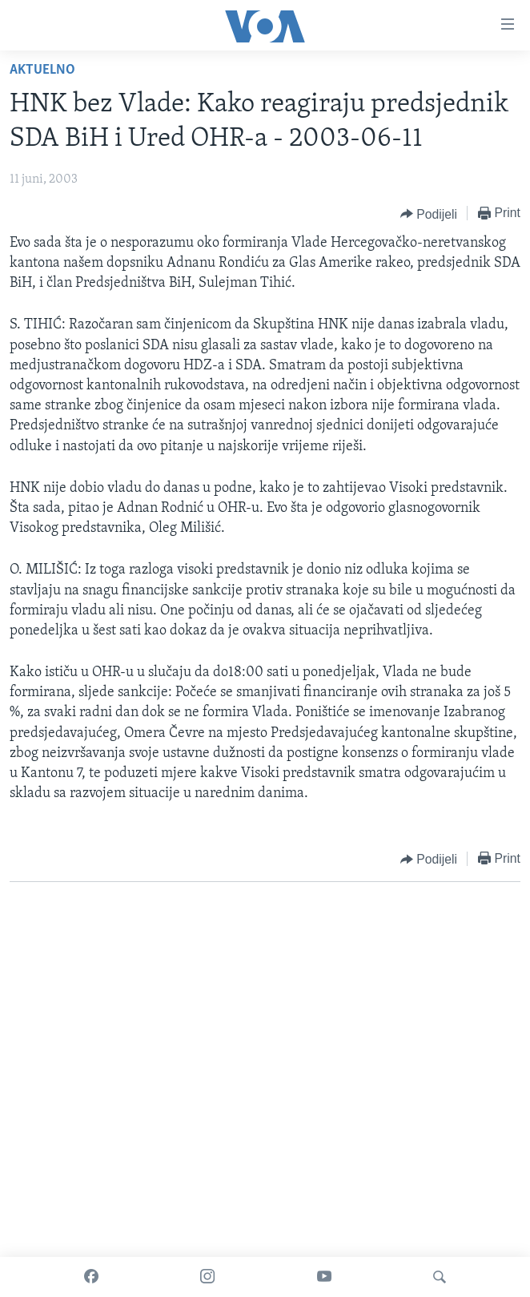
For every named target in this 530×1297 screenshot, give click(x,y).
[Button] (428, 214)
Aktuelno (42, 70)
